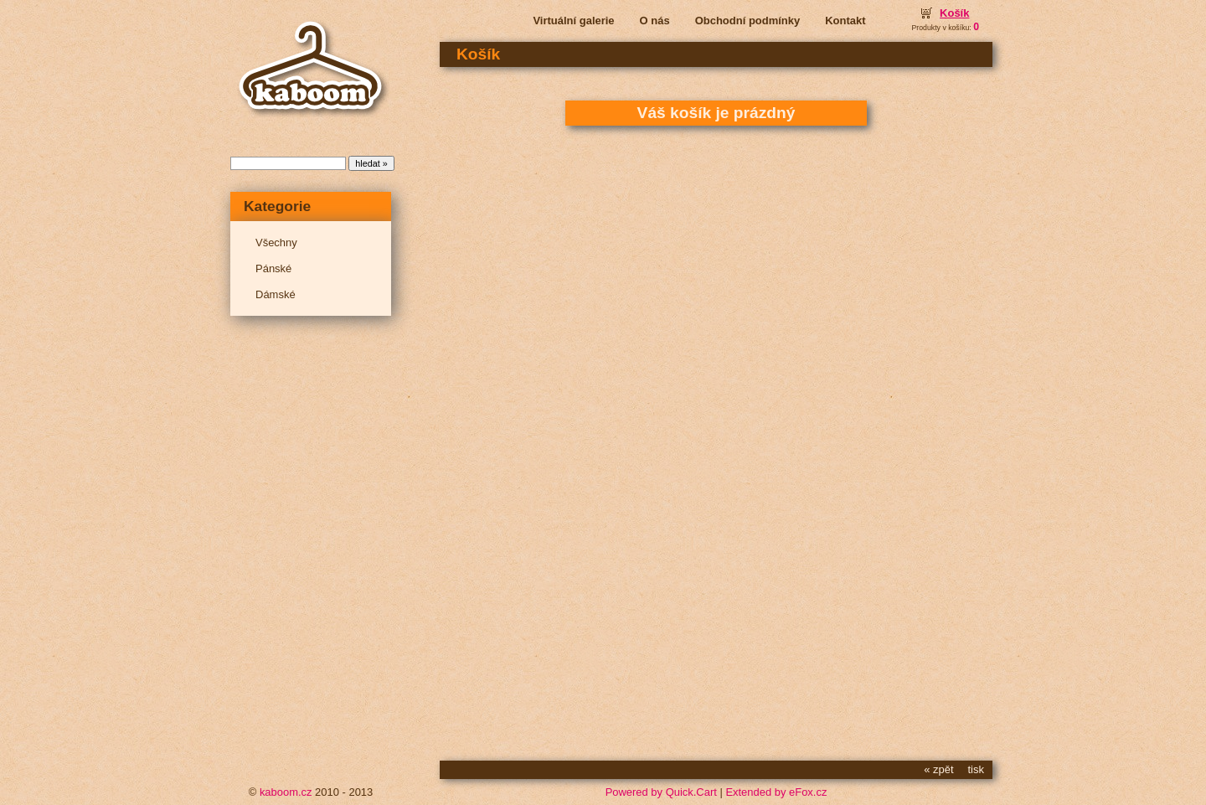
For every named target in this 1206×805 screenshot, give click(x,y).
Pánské (273, 268)
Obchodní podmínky (748, 20)
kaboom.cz (286, 792)
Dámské (275, 294)
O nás (655, 20)
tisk (976, 769)
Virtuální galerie (573, 20)
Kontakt (845, 20)
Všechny (276, 242)
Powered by (661, 792)
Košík (954, 13)
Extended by (776, 792)
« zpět (938, 769)
